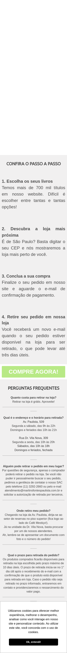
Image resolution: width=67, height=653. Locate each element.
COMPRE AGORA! (33, 371)
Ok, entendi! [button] (33, 642)
